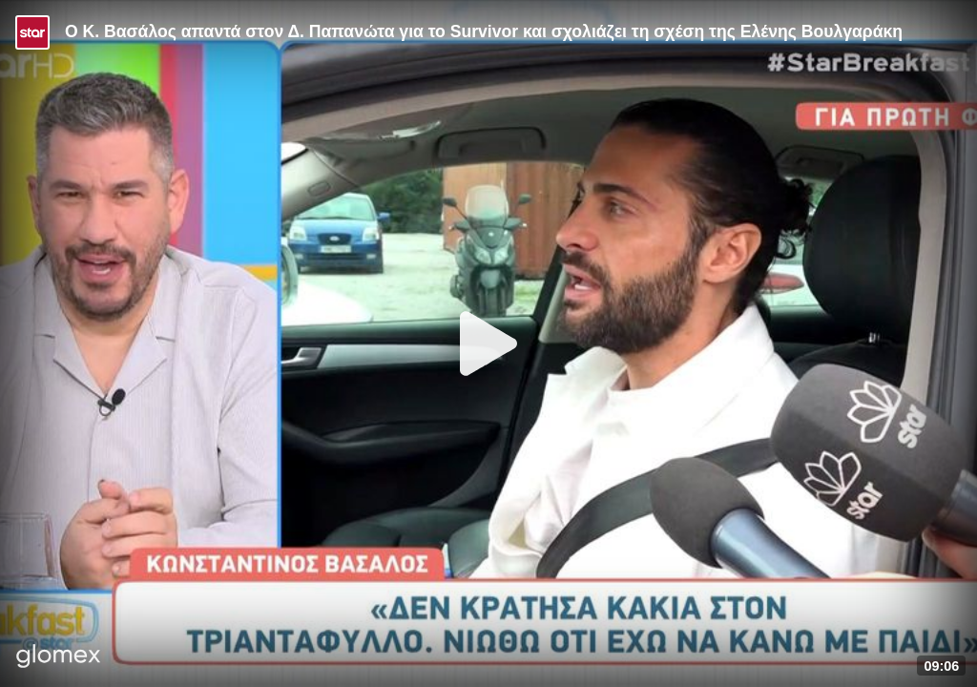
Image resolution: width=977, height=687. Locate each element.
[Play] (488, 343)
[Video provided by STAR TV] (32, 32)
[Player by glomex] (58, 657)
